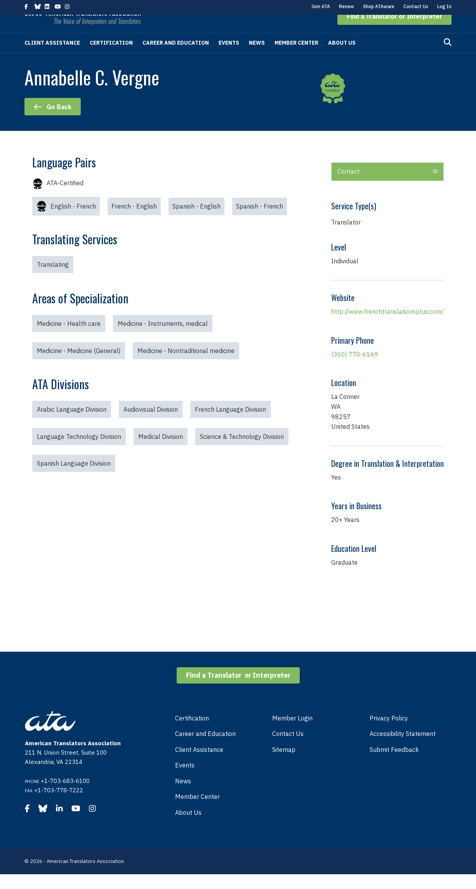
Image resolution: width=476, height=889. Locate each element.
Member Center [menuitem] (197, 811)
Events (229, 57)
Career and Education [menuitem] (205, 748)
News (257, 57)
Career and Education (175, 57)
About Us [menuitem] (188, 827)
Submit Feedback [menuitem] (394, 764)
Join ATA (320, 6)
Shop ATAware (378, 6)
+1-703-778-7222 (58, 805)
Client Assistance (52, 57)
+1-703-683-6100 (65, 795)
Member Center (296, 57)
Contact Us (415, 6)
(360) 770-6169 (354, 369)
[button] (394, 31)
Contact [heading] (348, 186)
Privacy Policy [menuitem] (389, 733)
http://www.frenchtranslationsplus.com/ (387, 326)
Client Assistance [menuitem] (199, 764)
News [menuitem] (183, 796)
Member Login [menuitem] (292, 733)
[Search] (448, 57)
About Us (342, 57)
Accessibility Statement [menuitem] (403, 748)
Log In (444, 6)
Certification (111, 57)
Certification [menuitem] (192, 733)
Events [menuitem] (185, 780)
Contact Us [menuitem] (288, 748)
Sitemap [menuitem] (283, 764)
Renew (346, 6)
